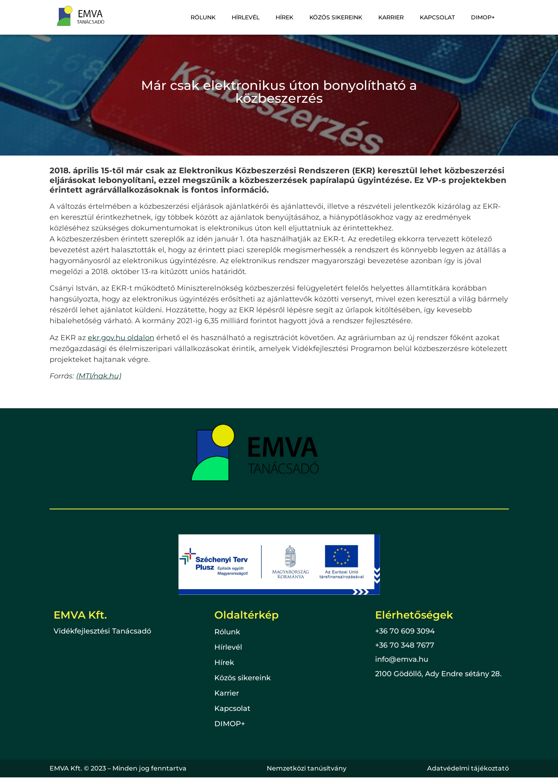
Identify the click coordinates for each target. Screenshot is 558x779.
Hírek (292, 17)
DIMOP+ (484, 17)
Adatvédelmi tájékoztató (468, 768)
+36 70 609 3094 (405, 631)
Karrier (395, 17)
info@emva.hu (401, 659)
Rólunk (213, 17)
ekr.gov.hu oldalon (121, 337)
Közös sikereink (341, 17)
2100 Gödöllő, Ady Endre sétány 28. (438, 673)
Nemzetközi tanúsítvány (306, 768)
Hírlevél (254, 17)
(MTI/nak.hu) (98, 376)
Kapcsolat (439, 17)
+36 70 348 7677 (404, 645)
